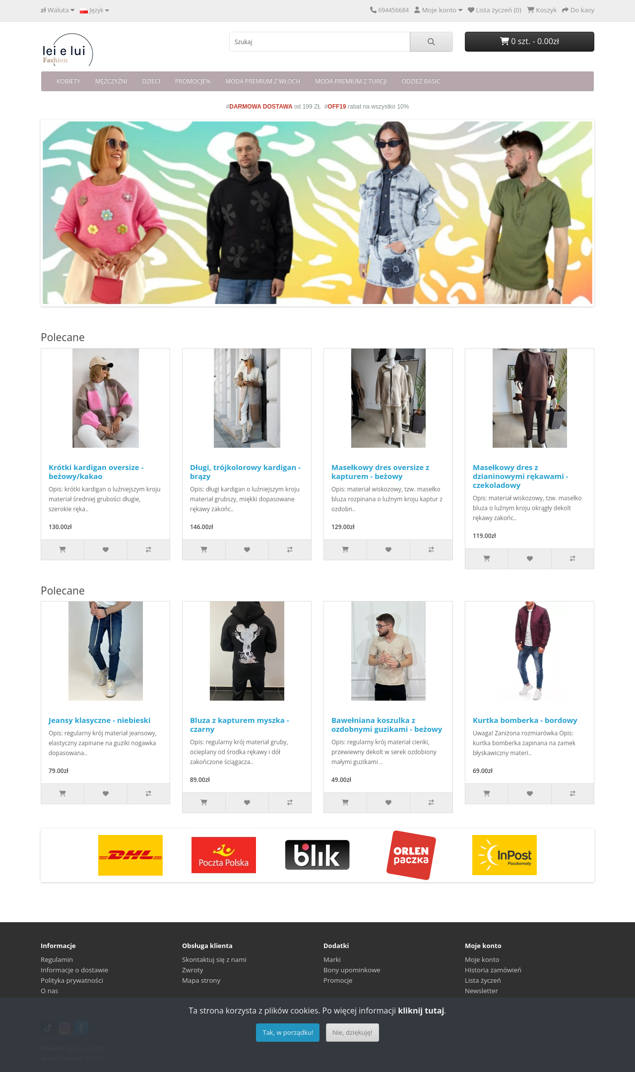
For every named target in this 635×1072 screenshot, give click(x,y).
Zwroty (192, 969)
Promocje (337, 980)
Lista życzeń (483, 980)
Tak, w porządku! (287, 1032)
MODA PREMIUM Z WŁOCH (262, 81)
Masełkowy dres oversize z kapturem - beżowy (380, 471)
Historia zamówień (493, 969)
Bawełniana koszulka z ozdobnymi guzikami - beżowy (386, 724)
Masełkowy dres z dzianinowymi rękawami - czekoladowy (521, 476)
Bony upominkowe (352, 969)
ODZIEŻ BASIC (421, 81)
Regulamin (57, 959)
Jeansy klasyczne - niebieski (100, 720)
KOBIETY (68, 81)
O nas (49, 990)
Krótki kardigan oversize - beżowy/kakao (96, 471)
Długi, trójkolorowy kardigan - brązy (245, 471)
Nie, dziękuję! (352, 1032)
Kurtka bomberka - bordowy (525, 720)
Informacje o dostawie (74, 969)
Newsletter (481, 990)
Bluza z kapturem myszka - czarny (239, 724)
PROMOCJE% (192, 81)
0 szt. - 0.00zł (529, 41)
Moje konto (482, 959)
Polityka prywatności (72, 980)
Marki (332, 959)
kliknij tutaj (421, 1010)
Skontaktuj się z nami (214, 959)
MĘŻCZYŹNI (111, 81)
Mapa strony (201, 980)
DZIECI (151, 81)
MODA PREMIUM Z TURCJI (351, 81)
